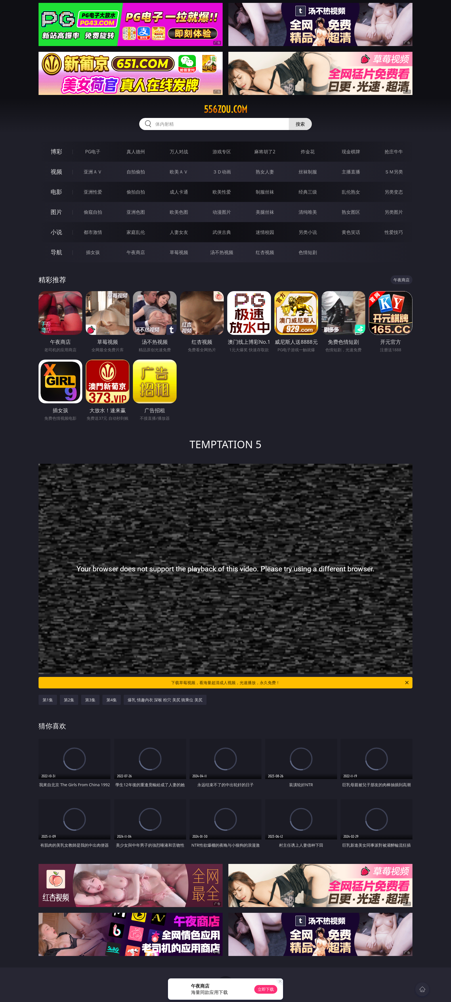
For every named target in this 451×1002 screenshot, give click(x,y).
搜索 (300, 124)
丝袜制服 (308, 172)
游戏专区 (222, 151)
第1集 (48, 700)
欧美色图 (179, 212)
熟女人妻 (265, 172)
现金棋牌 (351, 151)
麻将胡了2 (264, 151)
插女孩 (93, 252)
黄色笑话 (351, 232)
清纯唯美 (308, 212)
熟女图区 (351, 212)
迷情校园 (265, 232)
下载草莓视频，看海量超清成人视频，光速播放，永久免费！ (290, 682)
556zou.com (225, 109)
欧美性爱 (222, 192)
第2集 (69, 700)
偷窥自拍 (93, 212)
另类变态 (394, 192)
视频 (56, 171)
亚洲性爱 (93, 192)
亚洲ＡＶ (93, 172)
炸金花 (308, 151)
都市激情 (93, 232)
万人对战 (179, 151)
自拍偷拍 (136, 172)
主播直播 (351, 172)
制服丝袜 (265, 192)
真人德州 (136, 151)
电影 (56, 192)
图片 (56, 212)
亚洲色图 (136, 212)
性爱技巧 (394, 232)
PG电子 (92, 151)
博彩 (56, 151)
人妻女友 (179, 232)
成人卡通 (179, 192)
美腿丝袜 (265, 212)
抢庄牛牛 (394, 151)
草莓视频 (179, 252)
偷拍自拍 (136, 192)
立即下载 (266, 989)
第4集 (111, 700)
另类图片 (394, 212)
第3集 (90, 700)
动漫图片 (222, 212)
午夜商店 (136, 252)
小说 (56, 232)
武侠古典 (222, 232)
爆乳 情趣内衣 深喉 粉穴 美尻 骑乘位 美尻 (165, 700)
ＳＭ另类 (394, 172)
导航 (56, 252)
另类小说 (308, 232)
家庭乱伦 (136, 232)
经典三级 (308, 192)
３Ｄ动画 (222, 172)
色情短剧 (308, 252)
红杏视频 (265, 252)
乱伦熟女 (351, 192)
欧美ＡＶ (179, 172)
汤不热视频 (221, 252)
